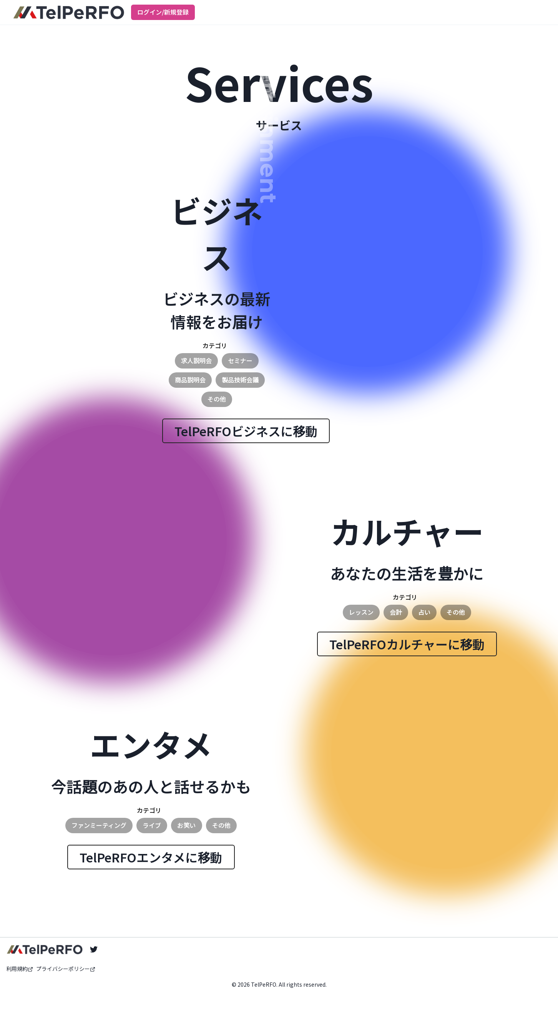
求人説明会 (196, 360)
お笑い (186, 825)
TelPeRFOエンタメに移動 (151, 857)
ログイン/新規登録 (163, 12)
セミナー (240, 360)
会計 (396, 612)
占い (424, 612)
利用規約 (19, 968)
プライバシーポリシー (65, 968)
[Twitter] (93, 949)
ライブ (152, 825)
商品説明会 (190, 379)
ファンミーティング (98, 825)
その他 (217, 399)
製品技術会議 (240, 379)
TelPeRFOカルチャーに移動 (407, 644)
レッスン (361, 612)
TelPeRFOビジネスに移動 (245, 431)
